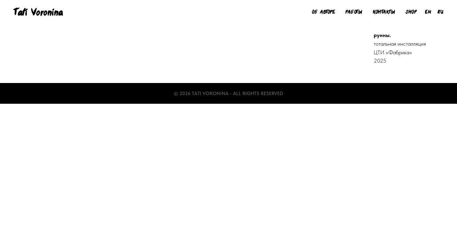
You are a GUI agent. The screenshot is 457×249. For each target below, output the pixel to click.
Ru (440, 12)
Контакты (384, 12)
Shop (410, 12)
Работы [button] (353, 12)
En (428, 12)
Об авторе (323, 12)
